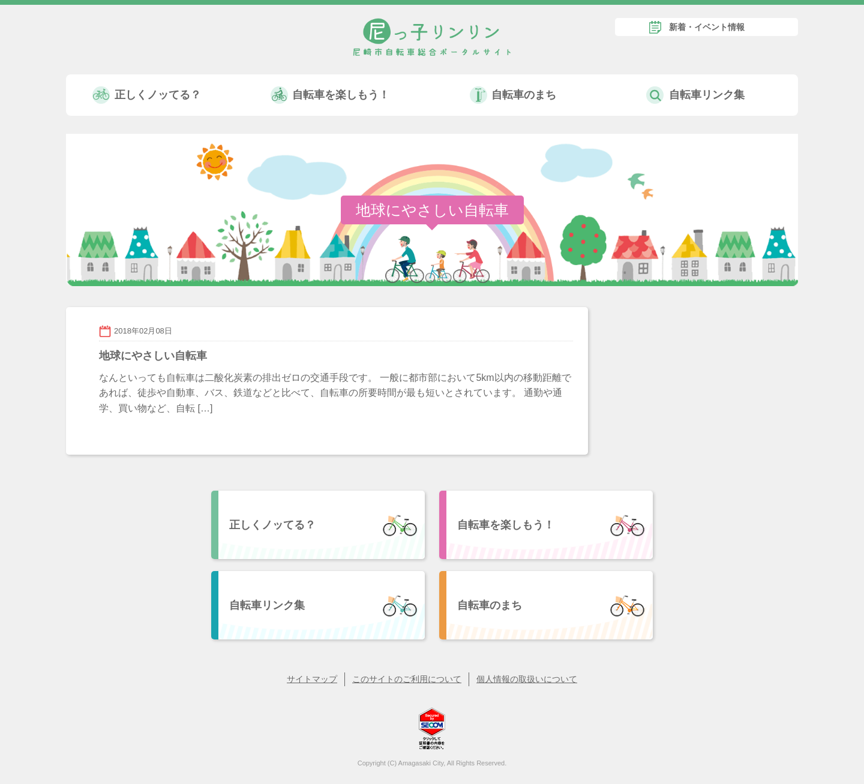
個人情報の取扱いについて (526, 679)
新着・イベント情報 (707, 27)
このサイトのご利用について (406, 679)
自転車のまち (523, 95)
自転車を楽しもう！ (340, 95)
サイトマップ (312, 679)
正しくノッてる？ (158, 95)
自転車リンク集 (707, 95)
